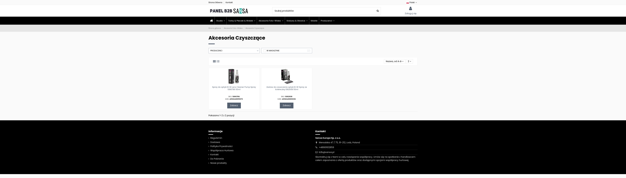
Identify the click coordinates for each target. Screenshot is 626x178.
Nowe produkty (218, 163)
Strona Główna (215, 2)
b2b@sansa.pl (326, 152)
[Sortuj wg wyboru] (394, 61)
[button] (327, 21)
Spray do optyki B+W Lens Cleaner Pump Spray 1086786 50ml (234, 88)
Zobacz (234, 105)
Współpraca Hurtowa (221, 150)
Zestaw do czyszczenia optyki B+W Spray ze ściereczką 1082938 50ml (287, 88)
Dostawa (215, 142)
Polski (412, 2)
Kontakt (229, 2)
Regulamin (216, 138)
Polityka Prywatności (221, 146)
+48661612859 (326, 147)
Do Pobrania (217, 158)
